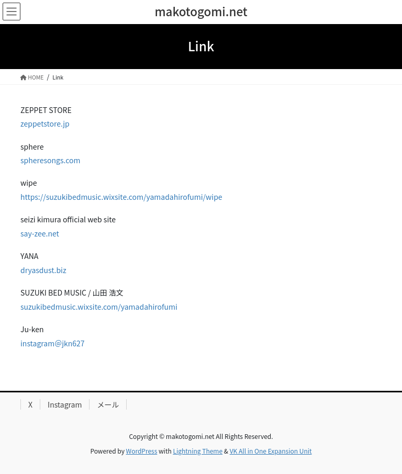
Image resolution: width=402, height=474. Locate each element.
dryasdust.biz (43, 270)
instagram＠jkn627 (52, 343)
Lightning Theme (197, 450)
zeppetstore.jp (45, 123)
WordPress (142, 450)
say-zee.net (39, 233)
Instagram (65, 404)
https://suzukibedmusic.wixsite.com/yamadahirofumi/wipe (121, 196)
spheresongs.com (50, 160)
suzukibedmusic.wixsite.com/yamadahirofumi (98, 306)
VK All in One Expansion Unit (271, 450)
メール (108, 404)
